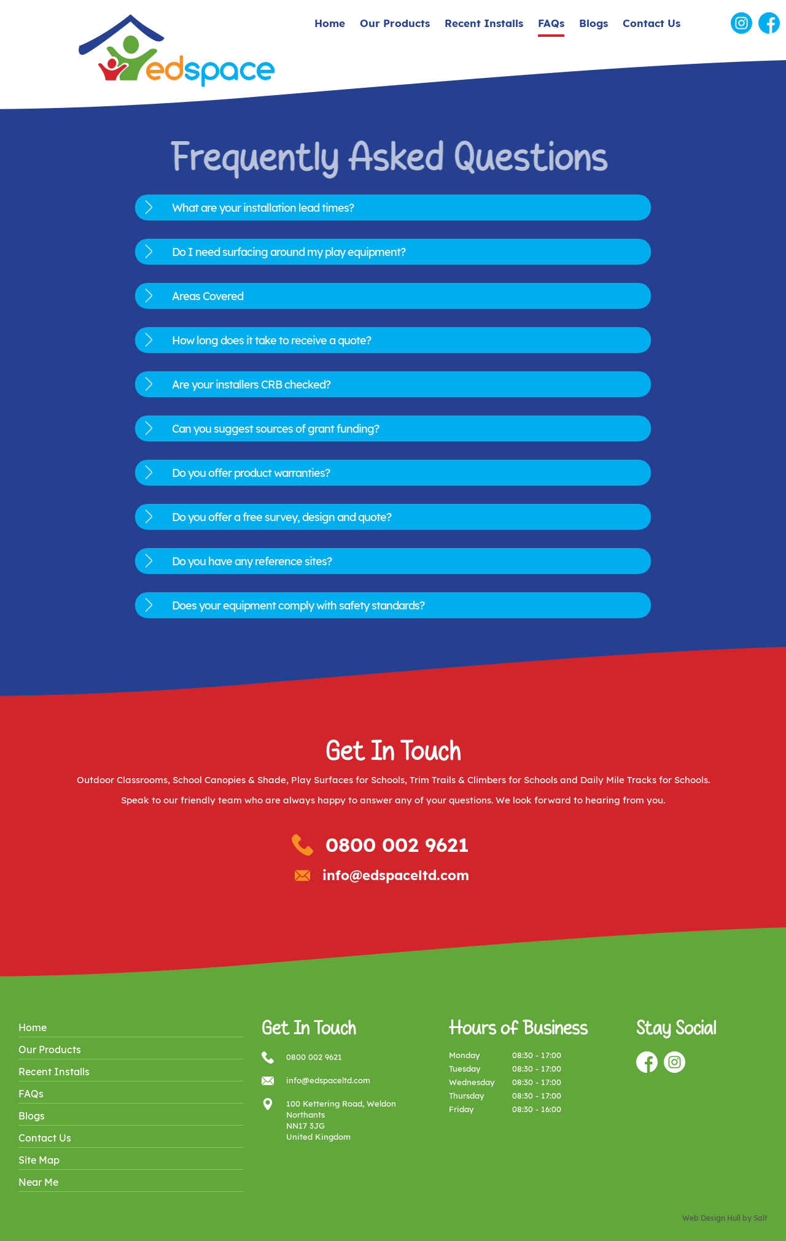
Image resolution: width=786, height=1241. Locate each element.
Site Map (39, 1160)
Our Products (395, 23)
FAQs (551, 23)
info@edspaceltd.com (395, 875)
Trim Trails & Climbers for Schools (484, 780)
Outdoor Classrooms (122, 780)
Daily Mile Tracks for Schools (644, 780)
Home (329, 23)
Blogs (593, 23)
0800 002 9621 (397, 844)
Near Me (38, 1182)
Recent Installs (484, 23)
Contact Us (651, 23)
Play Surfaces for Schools (348, 780)
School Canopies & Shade (229, 780)
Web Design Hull (711, 1218)
